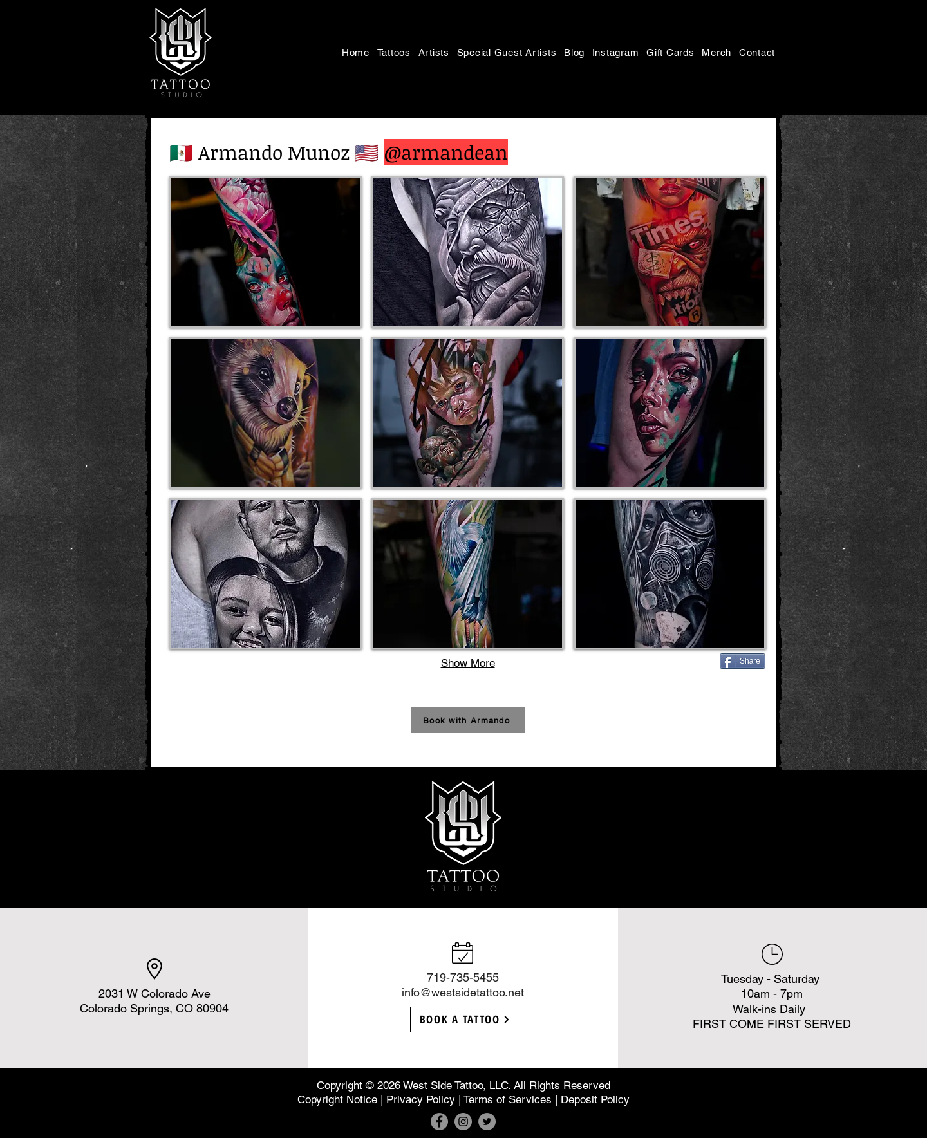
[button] (394, 52)
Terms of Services (508, 1099)
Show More (468, 663)
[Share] (742, 661)
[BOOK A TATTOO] (465, 1019)
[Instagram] (463, 1121)
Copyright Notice (337, 1099)
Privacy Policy (420, 1099)
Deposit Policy (595, 1099)
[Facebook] (439, 1121)
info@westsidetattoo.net (463, 992)
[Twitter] (487, 1121)
